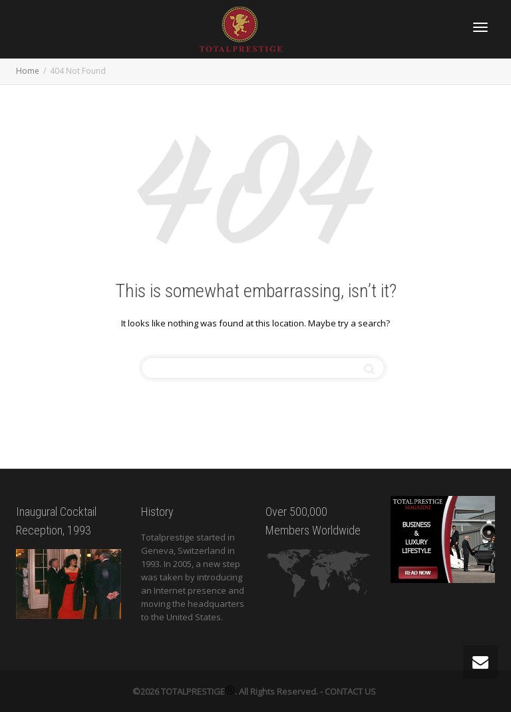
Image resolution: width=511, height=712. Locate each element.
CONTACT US (350, 691)
